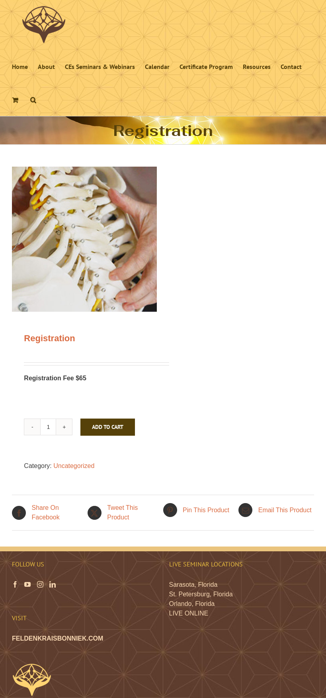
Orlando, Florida (192, 603)
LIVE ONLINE (189, 613)
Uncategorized (73, 465)
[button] (33, 99)
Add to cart (107, 427)
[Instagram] (40, 584)
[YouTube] (27, 584)
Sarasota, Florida (193, 584)
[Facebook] (15, 584)
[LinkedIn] (52, 584)
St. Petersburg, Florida (201, 594)
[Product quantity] (48, 427)
